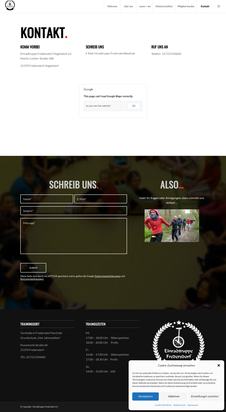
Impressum (192, 405)
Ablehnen (173, 396)
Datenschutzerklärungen (107, 276)
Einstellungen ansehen (205, 396)
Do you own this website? (98, 106)
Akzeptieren (145, 396)
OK (133, 105)
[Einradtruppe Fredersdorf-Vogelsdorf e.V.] (10, 6)
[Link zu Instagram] (218, 6)
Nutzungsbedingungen (32, 279)
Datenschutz (179, 405)
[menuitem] (112, 6)
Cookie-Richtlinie (163, 405)
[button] (219, 365)
